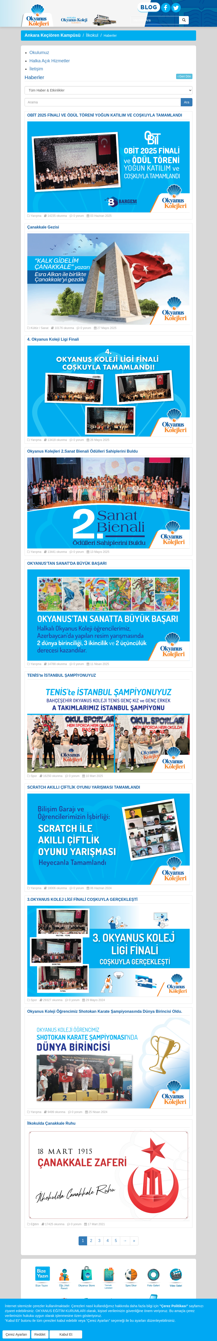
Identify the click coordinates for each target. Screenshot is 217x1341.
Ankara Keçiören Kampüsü (53, 35)
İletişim (36, 68)
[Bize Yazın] (42, 1275)
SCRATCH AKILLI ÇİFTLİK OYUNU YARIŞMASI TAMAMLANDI (83, 787)
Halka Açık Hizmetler (49, 60)
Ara (186, 102)
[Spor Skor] (131, 1275)
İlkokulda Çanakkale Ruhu (51, 1123)
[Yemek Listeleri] (109, 1275)
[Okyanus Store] (86, 1275)
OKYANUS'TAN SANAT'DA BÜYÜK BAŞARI (67, 563)
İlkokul (92, 35)
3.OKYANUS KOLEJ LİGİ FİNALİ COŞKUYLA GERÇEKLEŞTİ (82, 899)
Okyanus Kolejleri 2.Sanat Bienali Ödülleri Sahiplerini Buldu (82, 451)
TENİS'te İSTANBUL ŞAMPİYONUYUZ (61, 675)
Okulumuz (39, 52)
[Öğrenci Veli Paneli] (64, 1275)
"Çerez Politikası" (174, 1306)
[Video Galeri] (176, 1275)
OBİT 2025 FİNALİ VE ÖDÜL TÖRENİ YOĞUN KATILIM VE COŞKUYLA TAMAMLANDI (104, 115)
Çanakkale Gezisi (43, 227)
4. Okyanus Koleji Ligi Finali (53, 339)
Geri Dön (184, 76)
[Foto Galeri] (153, 1275)
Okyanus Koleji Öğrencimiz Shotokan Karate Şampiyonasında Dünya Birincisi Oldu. (104, 1011)
